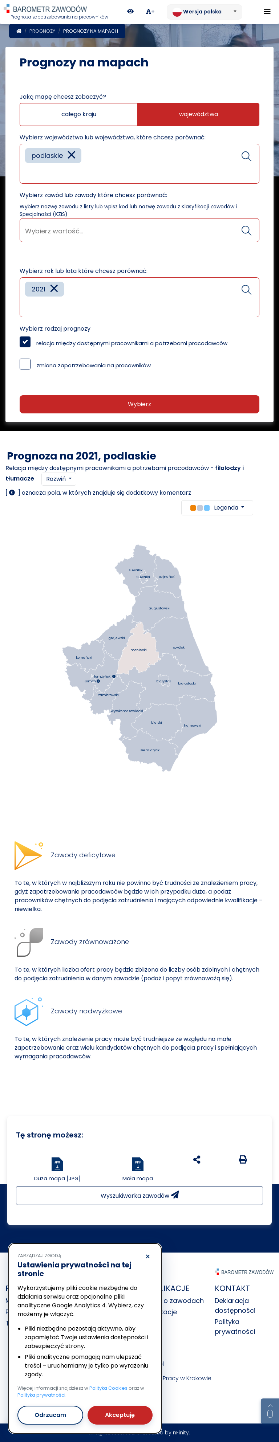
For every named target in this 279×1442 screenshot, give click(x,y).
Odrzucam (50, 1415)
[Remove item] (71, 155)
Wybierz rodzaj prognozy (55, 328)
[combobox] (139, 164)
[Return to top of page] (270, 1411)
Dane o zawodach (174, 1300)
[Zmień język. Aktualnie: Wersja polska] (204, 12)
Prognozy (42, 31)
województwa (198, 114)
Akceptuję (120, 1415)
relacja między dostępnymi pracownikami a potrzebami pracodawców (131, 343)
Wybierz (139, 404)
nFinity (181, 1432)
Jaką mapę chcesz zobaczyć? (63, 97)
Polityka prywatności (41, 1395)
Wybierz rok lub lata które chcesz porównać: (83, 271)
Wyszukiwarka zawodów (140, 1195)
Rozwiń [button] (56, 479)
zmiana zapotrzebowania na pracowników (93, 365)
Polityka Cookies (108, 1388)
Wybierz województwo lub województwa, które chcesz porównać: (113, 137)
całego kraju (78, 114)
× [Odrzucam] (147, 1257)
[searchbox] (27, 172)
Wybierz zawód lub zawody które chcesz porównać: (93, 195)
